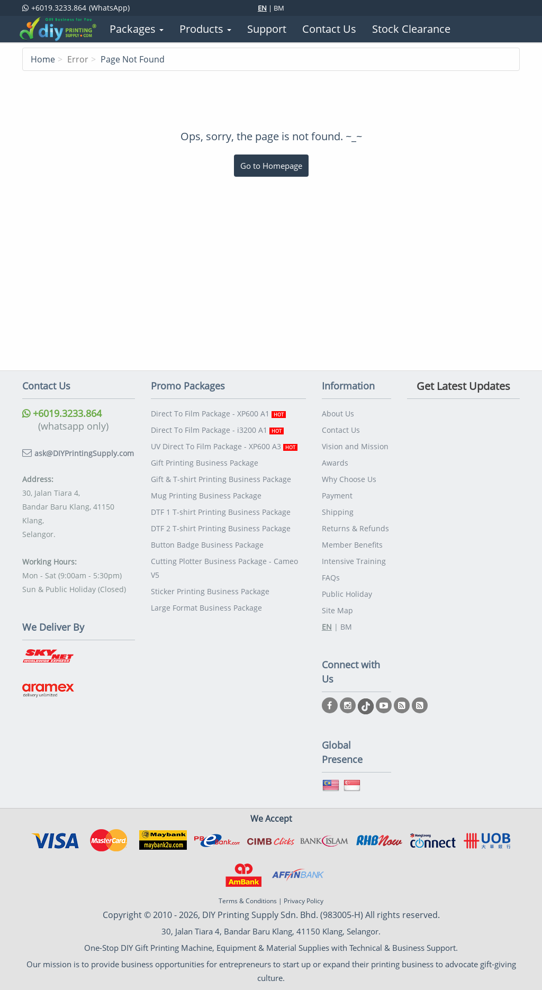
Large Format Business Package (206, 608)
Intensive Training (354, 561)
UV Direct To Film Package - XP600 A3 (224, 446)
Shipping (338, 512)
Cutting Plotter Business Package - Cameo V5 (224, 568)
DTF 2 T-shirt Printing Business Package (221, 528)
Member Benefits (352, 545)
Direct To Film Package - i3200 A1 (217, 430)
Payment (337, 496)
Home (43, 59)
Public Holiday (347, 594)
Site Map (337, 610)
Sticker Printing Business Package (210, 591)
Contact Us (341, 430)
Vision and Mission (355, 446)
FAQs (331, 578)
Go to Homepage (271, 165)
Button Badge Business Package (207, 545)
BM (279, 8)
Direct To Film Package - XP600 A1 (218, 413)
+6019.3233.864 (62, 413)
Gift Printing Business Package (204, 463)
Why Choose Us (349, 479)
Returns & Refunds (355, 528)
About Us (338, 413)
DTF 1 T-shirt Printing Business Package (221, 512)
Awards (335, 463)
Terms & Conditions (248, 900)
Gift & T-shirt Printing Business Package (221, 479)
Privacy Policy (303, 900)
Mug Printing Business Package (206, 496)
